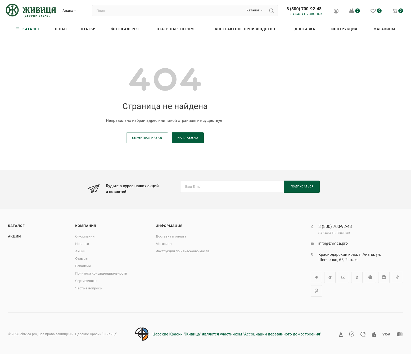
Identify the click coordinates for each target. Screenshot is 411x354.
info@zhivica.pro (333, 243)
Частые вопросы (88, 288)
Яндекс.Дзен (384, 277)
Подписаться (302, 186)
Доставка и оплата (171, 236)
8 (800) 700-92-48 (304, 8)
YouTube (343, 277)
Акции (14, 236)
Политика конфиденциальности (101, 273)
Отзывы (81, 259)
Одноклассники (357, 277)
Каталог (16, 226)
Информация (169, 226)
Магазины (164, 244)
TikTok (397, 277)
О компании (84, 236)
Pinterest (316, 291)
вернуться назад (147, 138)
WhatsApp (370, 277)
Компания (85, 226)
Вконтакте (316, 277)
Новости (82, 244)
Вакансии (83, 266)
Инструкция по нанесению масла (183, 251)
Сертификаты (86, 281)
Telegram (330, 277)
